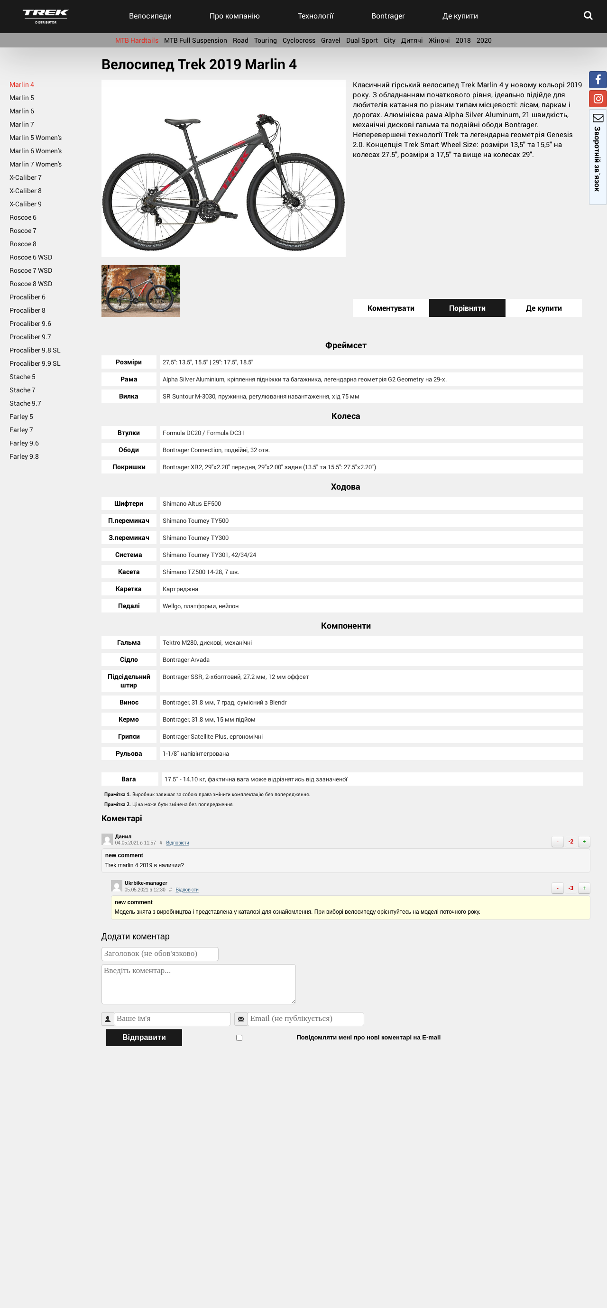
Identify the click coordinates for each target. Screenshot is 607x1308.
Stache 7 (22, 389)
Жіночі (439, 40)
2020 (484, 40)
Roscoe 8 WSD (30, 283)
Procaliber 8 (27, 310)
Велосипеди (150, 15)
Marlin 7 (21, 124)
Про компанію (235, 15)
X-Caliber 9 (25, 203)
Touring (265, 40)
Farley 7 (21, 429)
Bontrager (388, 15)
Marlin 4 (21, 84)
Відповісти (177, 841)
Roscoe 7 (23, 230)
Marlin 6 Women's (35, 150)
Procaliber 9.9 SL (35, 363)
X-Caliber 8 (25, 190)
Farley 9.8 (24, 456)
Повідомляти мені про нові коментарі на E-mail (312, 1036)
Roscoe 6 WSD (30, 256)
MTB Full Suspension (195, 40)
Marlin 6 (21, 110)
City (389, 40)
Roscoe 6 (23, 217)
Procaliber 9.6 (30, 323)
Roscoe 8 (23, 243)
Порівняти (467, 308)
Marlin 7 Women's (35, 163)
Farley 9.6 (24, 442)
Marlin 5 (21, 97)
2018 (463, 40)
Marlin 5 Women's (35, 137)
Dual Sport (362, 40)
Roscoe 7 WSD (30, 270)
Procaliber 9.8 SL (35, 349)
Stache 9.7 (25, 403)
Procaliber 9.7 (30, 336)
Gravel (330, 40)
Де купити (460, 15)
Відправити (144, 1036)
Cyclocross (299, 40)
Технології (315, 15)
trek (45, 16)
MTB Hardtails (136, 40)
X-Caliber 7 (25, 177)
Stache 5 (22, 376)
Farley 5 (21, 416)
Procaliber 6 (27, 296)
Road (240, 40)
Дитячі (412, 40)
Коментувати (391, 308)
